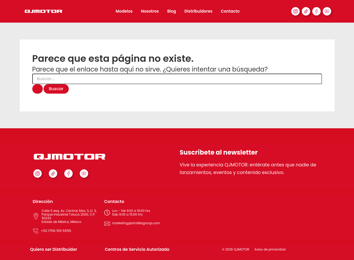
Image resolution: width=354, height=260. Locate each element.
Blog (171, 11)
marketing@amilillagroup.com (136, 223)
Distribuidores (198, 11)
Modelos (124, 11)
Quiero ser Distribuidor (54, 249)
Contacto (230, 11)
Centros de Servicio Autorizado (138, 249)
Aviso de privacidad (270, 249)
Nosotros (150, 11)
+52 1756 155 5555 (56, 230)
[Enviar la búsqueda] (37, 89)
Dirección (43, 201)
